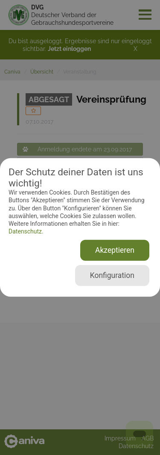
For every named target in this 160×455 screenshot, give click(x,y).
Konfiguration (112, 275)
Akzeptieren (114, 250)
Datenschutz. (26, 231)
